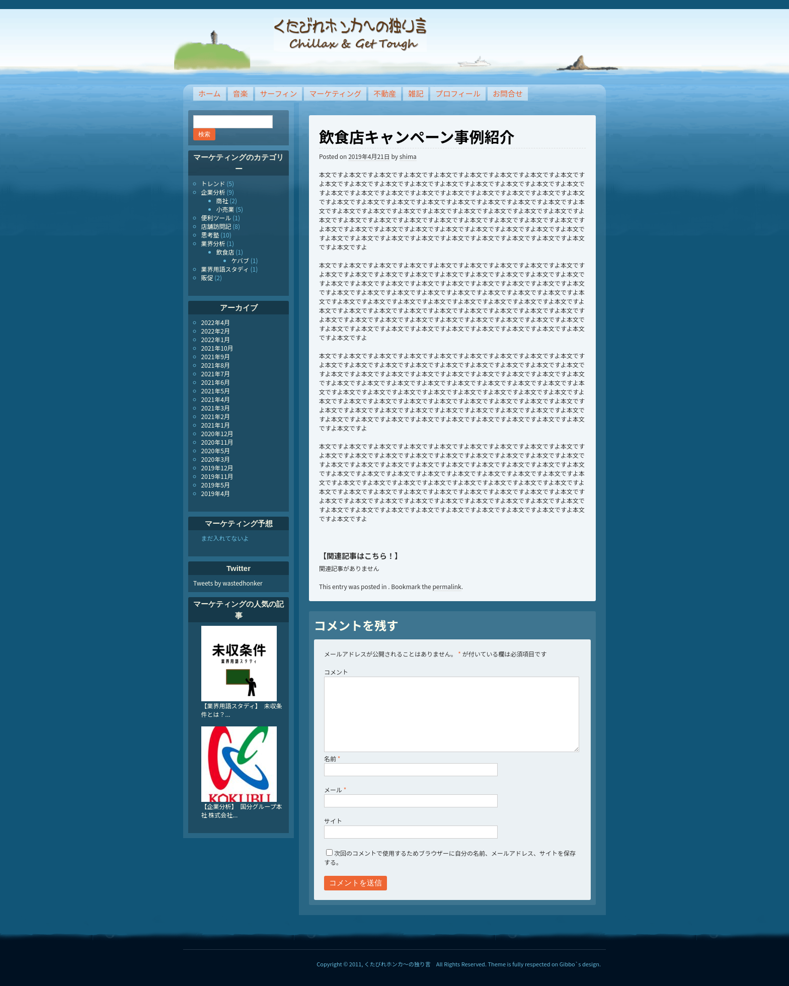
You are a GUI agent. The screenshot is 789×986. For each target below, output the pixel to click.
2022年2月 (215, 330)
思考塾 (210, 234)
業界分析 (213, 243)
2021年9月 (215, 356)
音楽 (240, 93)
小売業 (225, 209)
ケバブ (240, 260)
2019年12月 (217, 467)
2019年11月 (217, 476)
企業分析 (213, 192)
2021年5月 (215, 390)
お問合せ (508, 93)
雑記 (415, 93)
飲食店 (225, 252)
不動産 (384, 93)
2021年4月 (215, 399)
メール (335, 789)
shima (408, 156)
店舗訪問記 (216, 226)
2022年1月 (215, 339)
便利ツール (216, 217)
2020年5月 (215, 450)
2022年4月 (215, 322)
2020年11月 (217, 442)
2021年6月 (215, 382)
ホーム (209, 93)
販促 (207, 277)
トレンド (213, 183)
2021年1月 (215, 425)
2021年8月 (215, 365)
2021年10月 (217, 348)
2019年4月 (215, 493)
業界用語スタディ (225, 269)
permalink (446, 586)
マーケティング (335, 93)
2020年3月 (215, 459)
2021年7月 (215, 373)
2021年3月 (215, 407)
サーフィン (278, 93)
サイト (333, 820)
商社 (222, 200)
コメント (336, 672)
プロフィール (458, 93)
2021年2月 (215, 416)
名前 (332, 758)
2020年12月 (217, 433)
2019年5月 (215, 484)
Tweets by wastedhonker (228, 583)
